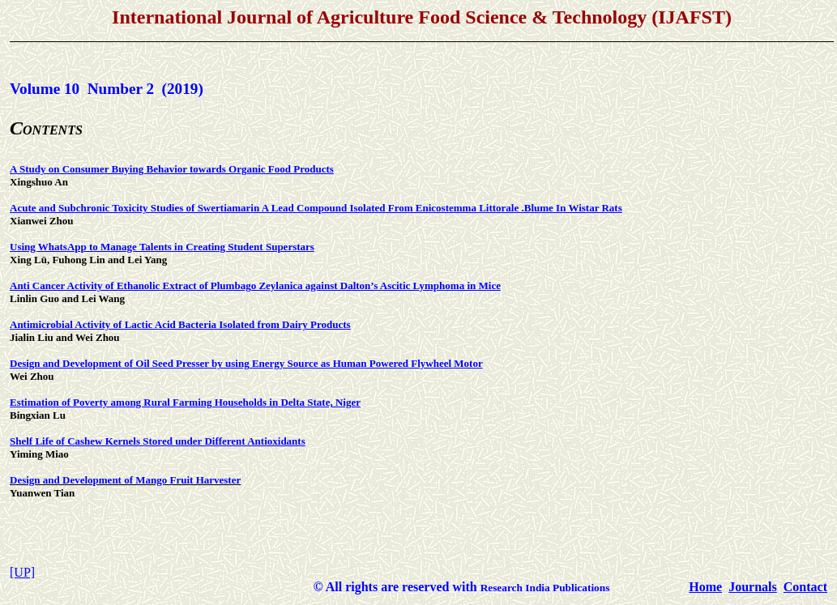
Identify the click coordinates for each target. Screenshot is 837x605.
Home (705, 587)
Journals (752, 587)
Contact (805, 587)
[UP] (22, 572)
